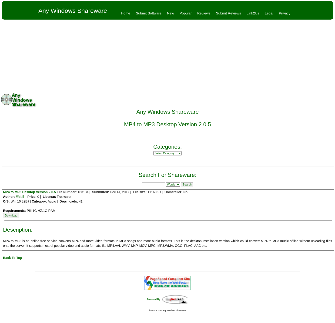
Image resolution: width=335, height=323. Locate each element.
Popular (186, 13)
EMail (20, 197)
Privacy (284, 13)
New (170, 13)
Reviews (204, 13)
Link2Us (253, 13)
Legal (269, 13)
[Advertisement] (167, 54)
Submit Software (148, 13)
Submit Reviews (228, 13)
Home (125, 13)
